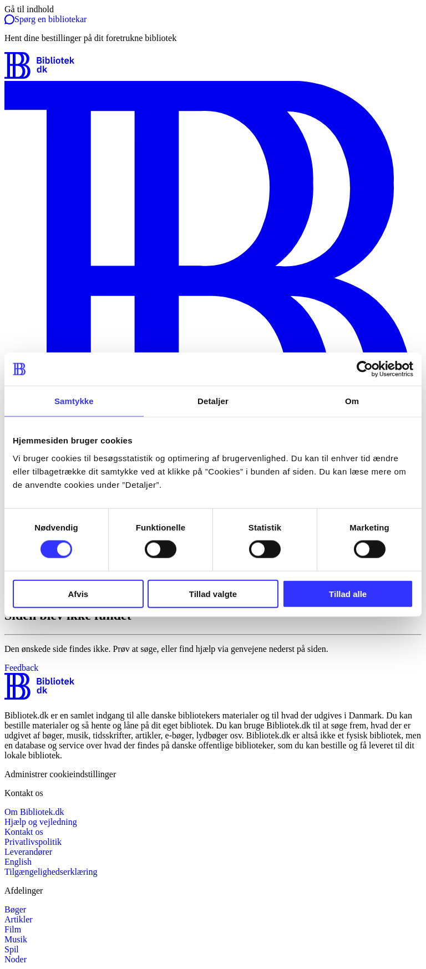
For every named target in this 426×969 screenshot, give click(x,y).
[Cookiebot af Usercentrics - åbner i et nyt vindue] (364, 369)
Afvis (78, 593)
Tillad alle (348, 593)
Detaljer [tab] (213, 401)
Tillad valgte (213, 593)
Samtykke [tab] (74, 401)
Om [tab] (352, 401)
